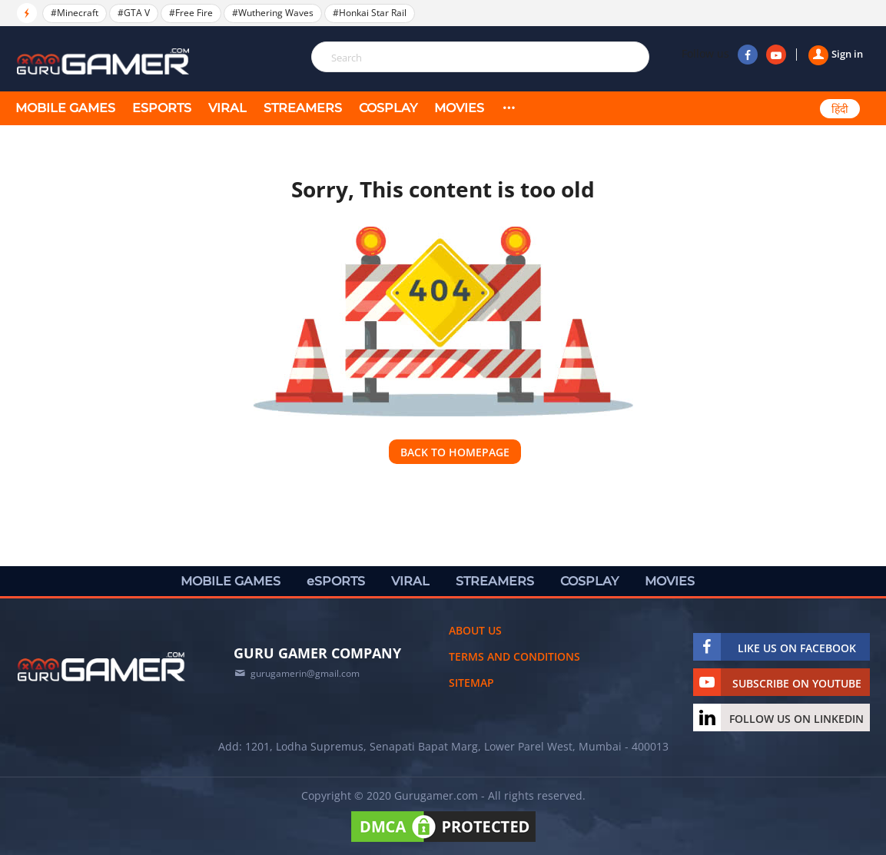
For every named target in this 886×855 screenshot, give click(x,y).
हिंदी (839, 109)
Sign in (835, 54)
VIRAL (227, 108)
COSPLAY (388, 108)
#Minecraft (74, 12)
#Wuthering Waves (273, 12)
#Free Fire (191, 12)
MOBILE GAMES (65, 108)
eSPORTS (161, 108)
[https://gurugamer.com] (101, 666)
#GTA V (134, 12)
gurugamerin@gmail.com (305, 673)
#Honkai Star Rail (369, 12)
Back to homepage (454, 452)
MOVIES (459, 108)
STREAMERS (303, 108)
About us (475, 630)
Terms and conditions (514, 656)
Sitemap (471, 682)
